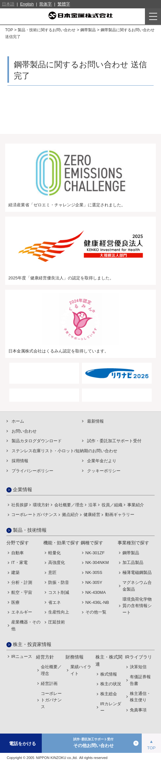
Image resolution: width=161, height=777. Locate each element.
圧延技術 (56, 622)
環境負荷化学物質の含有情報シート (137, 606)
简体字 (45, 4)
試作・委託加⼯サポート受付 (114, 440)
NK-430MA (95, 592)
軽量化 (54, 552)
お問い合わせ (24, 431)
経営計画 (49, 683)
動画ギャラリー (119, 514)
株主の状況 (110, 683)
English (27, 4)
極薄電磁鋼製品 (137, 572)
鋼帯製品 (88, 30)
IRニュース (21, 656)
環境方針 (41, 504)
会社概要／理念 (69, 504)
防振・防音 (58, 582)
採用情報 (20, 460)
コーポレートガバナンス (34, 514)
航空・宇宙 (21, 592)
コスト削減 (58, 592)
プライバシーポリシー (32, 470)
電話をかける (22, 743)
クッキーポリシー (104, 470)
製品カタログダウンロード (37, 440)
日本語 (8, 4)
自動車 (17, 552)
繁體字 (64, 4)
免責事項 (138, 709)
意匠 (52, 572)
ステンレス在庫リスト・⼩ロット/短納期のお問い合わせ (64, 450)
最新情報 (95, 421)
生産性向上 (58, 612)
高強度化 (56, 562)
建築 (15, 572)
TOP (9, 30)
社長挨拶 (19, 504)
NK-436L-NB (97, 602)
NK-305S (94, 572)
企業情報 (22, 489)
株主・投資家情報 (32, 644)
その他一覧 (95, 612)
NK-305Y (94, 582)
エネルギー (21, 612)
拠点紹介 (70, 514)
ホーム (18, 421)
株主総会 (108, 693)
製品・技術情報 (30, 530)
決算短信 (138, 666)
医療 (15, 602)
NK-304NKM (97, 562)
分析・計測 (21, 582)
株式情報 (108, 674)
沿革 (92, 504)
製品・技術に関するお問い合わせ (47, 30)
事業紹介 (135, 504)
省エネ (54, 602)
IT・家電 (19, 562)
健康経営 (92, 514)
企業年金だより (101, 460)
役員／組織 (112, 504)
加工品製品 (132, 562)
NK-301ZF (95, 552)
